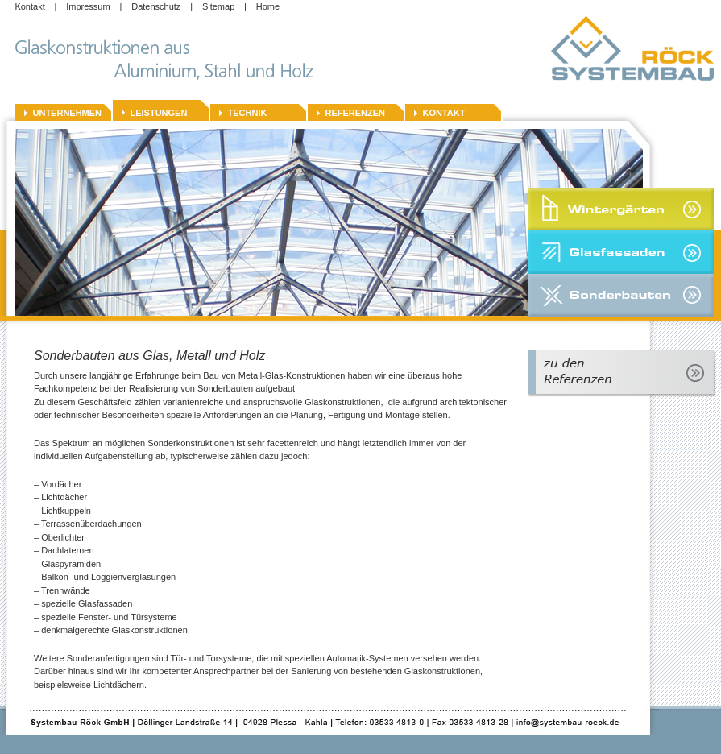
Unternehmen (67, 113)
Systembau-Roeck (635, 49)
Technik (247, 113)
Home (268, 6)
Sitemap (218, 6)
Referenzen (355, 113)
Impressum (88, 6)
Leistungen (159, 113)
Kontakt (29, 6)
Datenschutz (155, 6)
